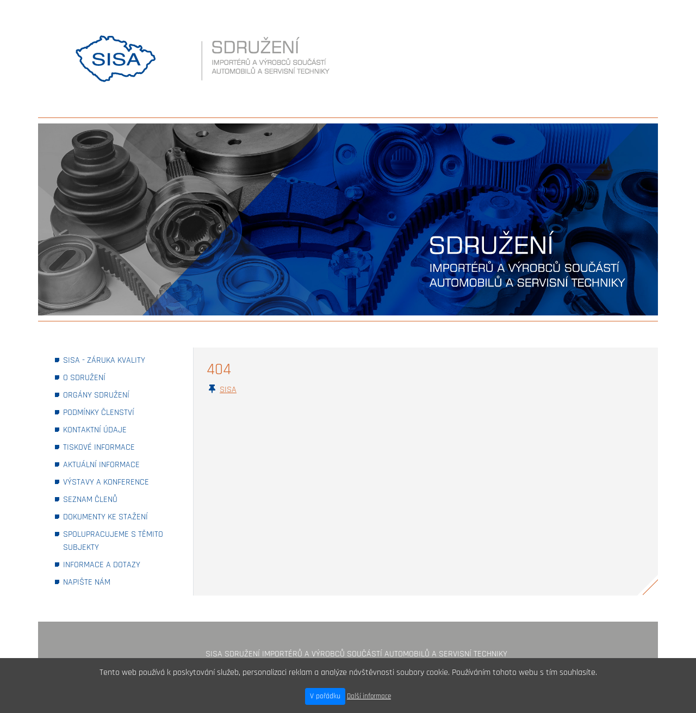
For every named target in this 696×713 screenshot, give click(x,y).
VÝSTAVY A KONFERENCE (119, 481)
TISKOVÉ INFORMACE (114, 447)
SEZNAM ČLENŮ (105, 499)
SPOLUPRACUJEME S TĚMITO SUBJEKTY (113, 541)
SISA (228, 389)
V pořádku (325, 696)
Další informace (369, 696)
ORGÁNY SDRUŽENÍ (111, 394)
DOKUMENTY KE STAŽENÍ (119, 516)
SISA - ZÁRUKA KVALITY (119, 360)
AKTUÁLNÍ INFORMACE (116, 464)
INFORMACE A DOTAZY (116, 564)
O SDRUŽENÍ (99, 377)
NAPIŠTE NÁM (101, 581)
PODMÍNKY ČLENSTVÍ (113, 412)
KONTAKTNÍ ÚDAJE (110, 429)
